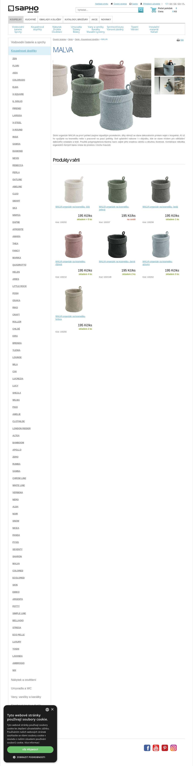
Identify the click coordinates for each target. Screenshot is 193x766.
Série (70, 39)
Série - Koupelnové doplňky (87, 39)
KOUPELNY (16, 19)
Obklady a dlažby (50, 19)
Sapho (135, 4)
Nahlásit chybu (101, 4)
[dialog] (30, 733)
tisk (182, 40)
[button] (30, 757)
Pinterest (165, 748)
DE (175, 4)
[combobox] (47, 709)
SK (170, 4)
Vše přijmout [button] (30, 749)
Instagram (173, 748)
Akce (95, 19)
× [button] (52, 709)
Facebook (147, 748)
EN (179, 4)
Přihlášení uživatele (151, 4)
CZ (166, 4)
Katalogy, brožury (76, 19)
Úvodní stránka (120, 4)
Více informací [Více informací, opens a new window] (32, 742)
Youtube (156, 748)
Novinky (106, 19)
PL (183, 4)
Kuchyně (30, 19)
